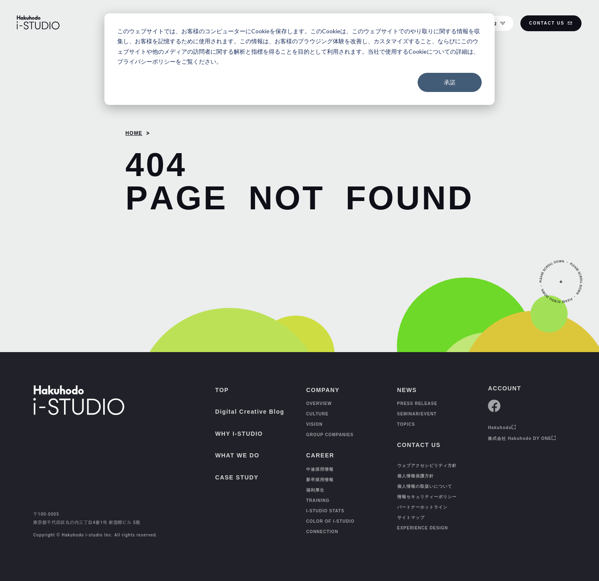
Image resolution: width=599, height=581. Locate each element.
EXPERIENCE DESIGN (422, 528)
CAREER (320, 455)
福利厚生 (315, 490)
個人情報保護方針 (415, 476)
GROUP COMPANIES (330, 434)
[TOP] (24, 562)
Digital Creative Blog (249, 411)
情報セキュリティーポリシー (427, 496)
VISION (314, 424)
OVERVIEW (319, 403)
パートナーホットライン (422, 507)
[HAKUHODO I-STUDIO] (38, 23)
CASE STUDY (236, 477)
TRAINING (317, 500)
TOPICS (406, 424)
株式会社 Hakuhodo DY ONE (522, 438)
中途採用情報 (320, 469)
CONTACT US (551, 23)
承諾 (449, 82)
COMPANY (322, 390)
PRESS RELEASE (417, 403)
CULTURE (317, 414)
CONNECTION (322, 531)
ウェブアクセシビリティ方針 (427, 465)
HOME (133, 133)
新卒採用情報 (320, 479)
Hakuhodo (502, 427)
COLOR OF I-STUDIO (330, 521)
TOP (222, 390)
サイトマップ (411, 517)
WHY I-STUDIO (239, 433)
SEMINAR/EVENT (417, 414)
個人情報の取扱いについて (424, 486)
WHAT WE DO (237, 455)
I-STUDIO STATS (325, 511)
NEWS (407, 390)
